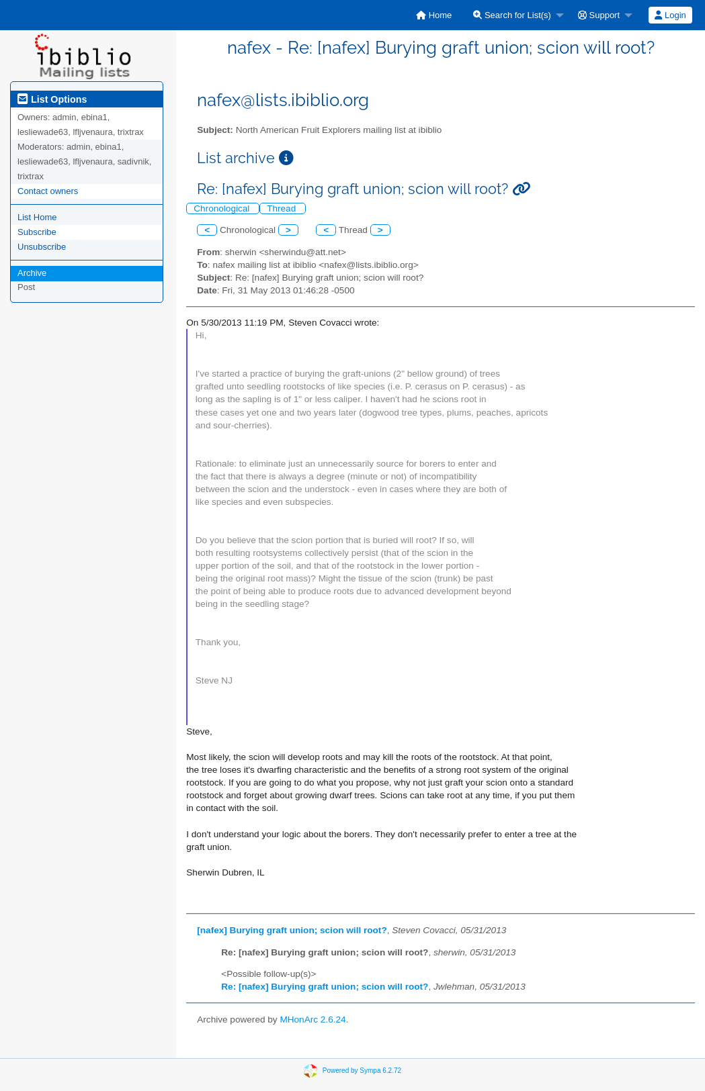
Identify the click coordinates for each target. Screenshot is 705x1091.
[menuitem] (433, 15)
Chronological (223, 208)
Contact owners (47, 191)
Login (670, 15)
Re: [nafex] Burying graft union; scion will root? (324, 987)
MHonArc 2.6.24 (312, 1019)
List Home (37, 217)
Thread (282, 208)
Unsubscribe (41, 247)
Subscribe (36, 232)
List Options (52, 99)
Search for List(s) (512, 15)
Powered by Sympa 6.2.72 (362, 1070)
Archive (31, 273)
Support (599, 15)
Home (434, 15)
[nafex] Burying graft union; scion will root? (291, 930)
